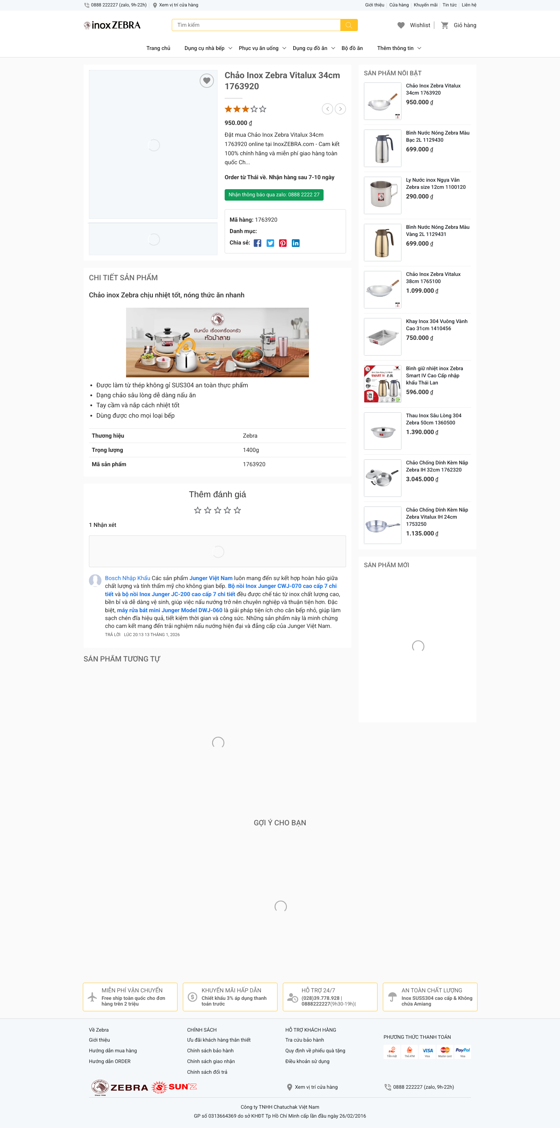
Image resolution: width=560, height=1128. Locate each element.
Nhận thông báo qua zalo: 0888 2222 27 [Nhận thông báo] (274, 195)
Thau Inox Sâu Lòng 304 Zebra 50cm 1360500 (433, 419)
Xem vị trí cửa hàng (178, 5)
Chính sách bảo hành (210, 1051)
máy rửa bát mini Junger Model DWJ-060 (169, 610)
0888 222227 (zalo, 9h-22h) (119, 5)
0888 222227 (423, 1087)
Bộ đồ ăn (352, 48)
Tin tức (449, 5)
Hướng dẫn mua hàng (113, 1051)
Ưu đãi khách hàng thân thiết (219, 1040)
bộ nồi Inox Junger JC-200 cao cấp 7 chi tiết (178, 594)
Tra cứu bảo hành (304, 1040)
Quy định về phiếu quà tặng (315, 1051)
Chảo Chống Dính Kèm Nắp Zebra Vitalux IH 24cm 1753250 (437, 517)
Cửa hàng (399, 5)
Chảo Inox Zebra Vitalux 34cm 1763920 (433, 89)
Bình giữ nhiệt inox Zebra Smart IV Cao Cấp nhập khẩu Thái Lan (434, 376)
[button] (401, 25)
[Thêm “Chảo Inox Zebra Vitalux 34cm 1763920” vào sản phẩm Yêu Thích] (207, 81)
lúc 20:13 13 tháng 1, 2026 (152, 634)
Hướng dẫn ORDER (109, 1061)
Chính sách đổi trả (207, 1072)
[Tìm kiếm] (349, 25)
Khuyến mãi (426, 5)
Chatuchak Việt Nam (296, 1107)
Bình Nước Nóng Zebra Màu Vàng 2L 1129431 (438, 230)
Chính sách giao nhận (211, 1061)
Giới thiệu (375, 5)
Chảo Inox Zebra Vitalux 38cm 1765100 (433, 277)
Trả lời (112, 634)
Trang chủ (158, 48)
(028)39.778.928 (321, 998)
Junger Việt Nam (210, 578)
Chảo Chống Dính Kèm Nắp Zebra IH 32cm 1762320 (437, 466)
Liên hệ (469, 5)
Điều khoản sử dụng (307, 1061)
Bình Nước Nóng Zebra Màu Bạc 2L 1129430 (438, 136)
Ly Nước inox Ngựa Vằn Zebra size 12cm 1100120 (436, 183)
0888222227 (316, 1004)
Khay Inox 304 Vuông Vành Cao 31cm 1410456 (437, 325)
